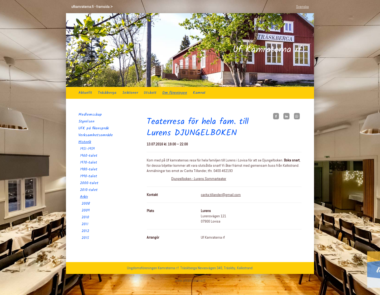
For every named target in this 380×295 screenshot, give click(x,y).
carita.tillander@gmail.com (221, 194)
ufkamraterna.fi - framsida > (92, 6)
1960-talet (88, 156)
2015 (85, 238)
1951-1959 (87, 149)
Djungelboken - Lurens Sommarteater (198, 178)
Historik (84, 142)
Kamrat (199, 93)
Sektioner (130, 93)
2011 (85, 224)
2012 (85, 231)
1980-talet (88, 169)
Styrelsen (86, 121)
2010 (85, 217)
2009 (86, 210)
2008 (86, 203)
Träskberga (107, 93)
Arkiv (84, 197)
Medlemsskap (90, 114)
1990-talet (88, 176)
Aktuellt (85, 93)
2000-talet (89, 183)
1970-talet (88, 162)
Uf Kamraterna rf (267, 50)
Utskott (150, 93)
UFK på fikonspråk (93, 128)
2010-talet (89, 190)
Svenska (302, 6)
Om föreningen (174, 93)
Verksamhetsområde (95, 135)
